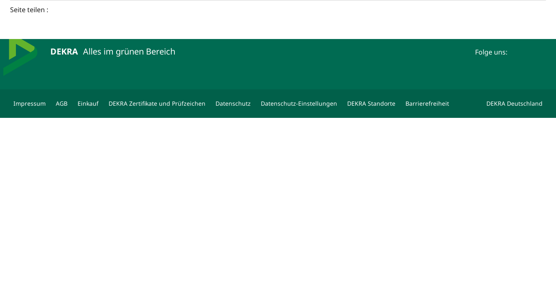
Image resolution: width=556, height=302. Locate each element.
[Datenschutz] (233, 103)
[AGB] (62, 103)
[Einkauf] (88, 103)
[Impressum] (29, 103)
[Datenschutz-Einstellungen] (299, 103)
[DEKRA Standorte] (371, 103)
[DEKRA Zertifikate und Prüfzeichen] (157, 103)
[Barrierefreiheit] (427, 103)
